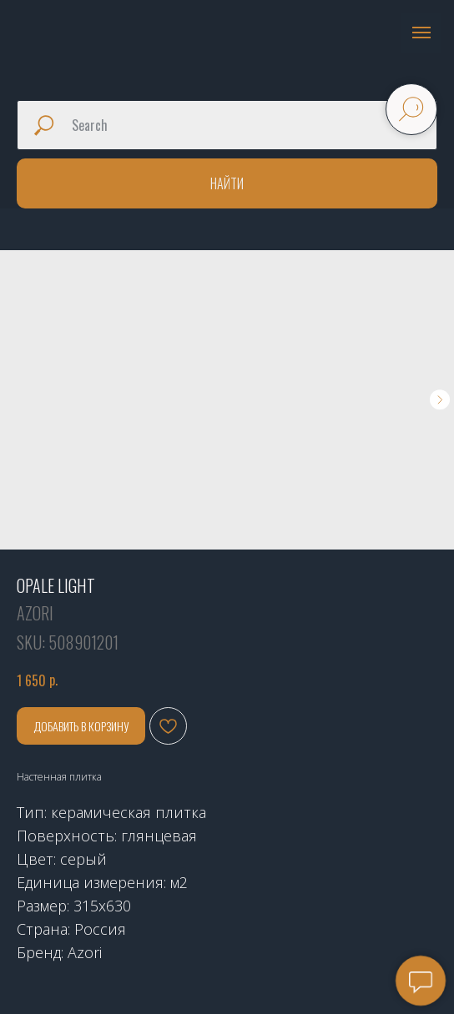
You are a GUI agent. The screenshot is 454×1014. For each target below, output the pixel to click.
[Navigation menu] (421, 32)
